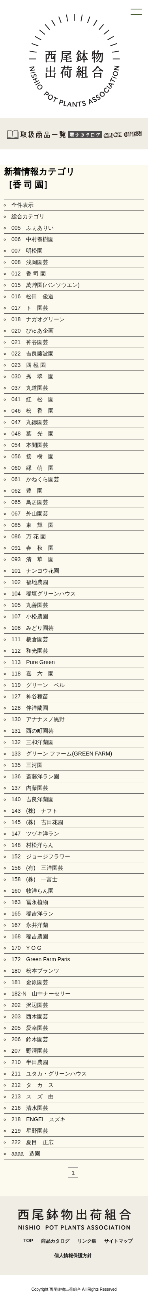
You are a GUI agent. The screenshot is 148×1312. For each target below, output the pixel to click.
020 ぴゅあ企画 (32, 331)
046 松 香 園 (32, 411)
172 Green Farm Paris (40, 959)
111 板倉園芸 (29, 639)
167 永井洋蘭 (29, 925)
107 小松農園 (29, 616)
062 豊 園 (27, 491)
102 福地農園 (29, 582)
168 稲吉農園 (29, 936)
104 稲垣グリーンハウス (43, 593)
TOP (28, 1240)
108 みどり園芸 (32, 628)
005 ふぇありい (32, 228)
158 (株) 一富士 (34, 879)
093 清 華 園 (32, 559)
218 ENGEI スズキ (38, 1119)
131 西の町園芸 (32, 731)
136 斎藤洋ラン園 (35, 776)
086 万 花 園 (28, 536)
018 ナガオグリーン (38, 319)
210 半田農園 (29, 1062)
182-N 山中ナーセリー (41, 993)
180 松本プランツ (35, 971)
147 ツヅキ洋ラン (35, 833)
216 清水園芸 (29, 1108)
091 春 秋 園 (32, 548)
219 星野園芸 (29, 1131)
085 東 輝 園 (32, 525)
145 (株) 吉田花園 (37, 822)
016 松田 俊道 (32, 296)
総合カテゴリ (28, 216)
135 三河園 (27, 765)
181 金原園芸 (29, 982)
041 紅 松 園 (32, 399)
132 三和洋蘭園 (32, 742)
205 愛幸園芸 (29, 1028)
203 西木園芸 (29, 1016)
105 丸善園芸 (29, 605)
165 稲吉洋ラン (32, 913)
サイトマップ (118, 1241)
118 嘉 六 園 (32, 673)
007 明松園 (27, 251)
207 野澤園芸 (29, 1051)
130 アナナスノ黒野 (38, 719)
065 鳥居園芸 (29, 502)
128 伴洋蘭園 (29, 708)
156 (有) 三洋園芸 (37, 868)
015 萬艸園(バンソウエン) (45, 285)
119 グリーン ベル (38, 685)
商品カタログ (55, 1241)
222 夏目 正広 (32, 1142)
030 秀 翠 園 (32, 376)
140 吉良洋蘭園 (32, 799)
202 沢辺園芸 (29, 1005)
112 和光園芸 (29, 651)
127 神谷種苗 (29, 696)
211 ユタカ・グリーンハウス (49, 1073)
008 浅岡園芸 (29, 262)
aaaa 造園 (25, 1153)
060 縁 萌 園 (32, 468)
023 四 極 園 (28, 365)
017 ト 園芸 (29, 308)
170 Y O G (29, 948)
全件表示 (22, 205)
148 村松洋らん (32, 845)
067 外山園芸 (29, 513)
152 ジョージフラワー (40, 856)
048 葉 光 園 (32, 433)
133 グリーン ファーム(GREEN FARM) (61, 753)
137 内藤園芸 (29, 788)
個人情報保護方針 (73, 1255)
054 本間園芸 (29, 445)
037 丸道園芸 (29, 388)
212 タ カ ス (32, 1085)
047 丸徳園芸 (29, 422)
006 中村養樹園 (32, 239)
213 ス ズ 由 (32, 1096)
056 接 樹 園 (32, 456)
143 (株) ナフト (34, 811)
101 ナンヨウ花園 (35, 571)
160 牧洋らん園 (32, 891)
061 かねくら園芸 (35, 479)
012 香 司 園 (28, 273)
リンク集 (86, 1241)
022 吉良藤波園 (32, 353)
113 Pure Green (33, 662)
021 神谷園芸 (29, 342)
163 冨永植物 (29, 902)
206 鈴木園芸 (29, 1039)
